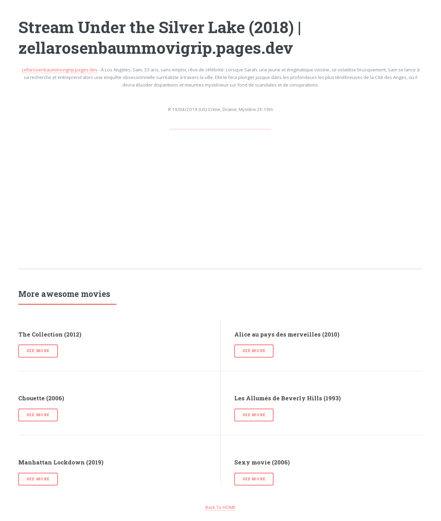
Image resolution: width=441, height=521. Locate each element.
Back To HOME (220, 507)
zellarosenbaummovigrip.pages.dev (59, 70)
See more (38, 350)
